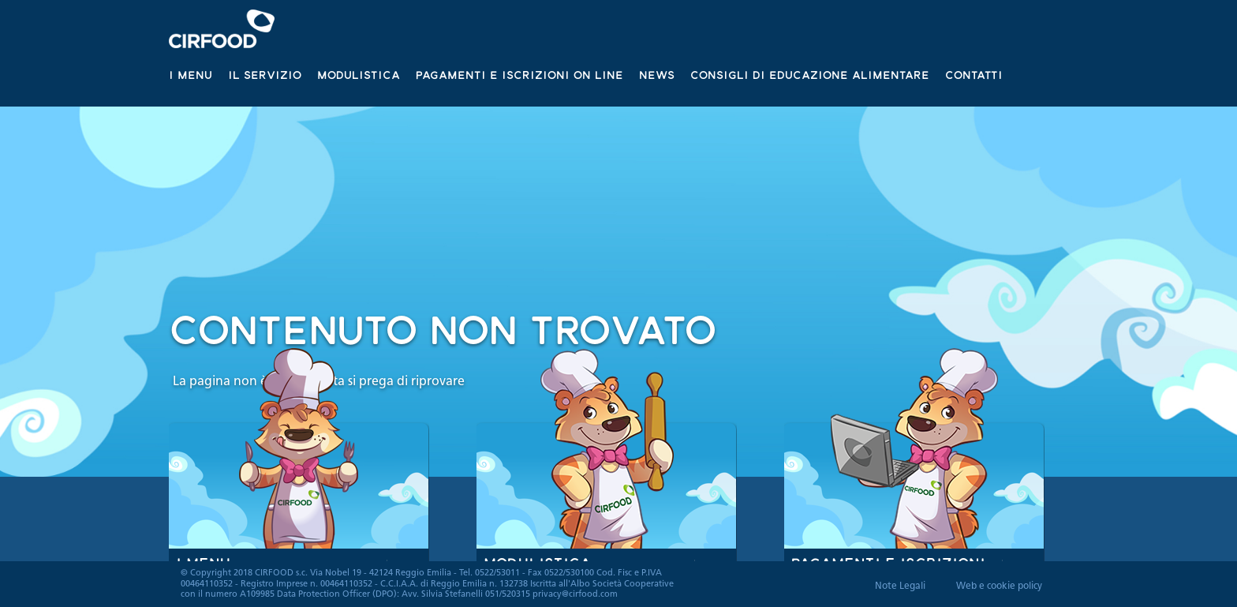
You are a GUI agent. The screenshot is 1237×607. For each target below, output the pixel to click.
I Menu (190, 74)
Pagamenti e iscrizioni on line (519, 74)
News (657, 74)
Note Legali (900, 586)
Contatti (974, 74)
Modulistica (358, 74)
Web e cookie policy (999, 586)
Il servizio (264, 74)
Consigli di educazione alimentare (809, 74)
